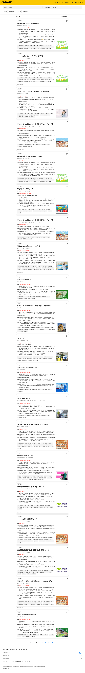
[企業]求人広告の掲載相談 (39, 666)
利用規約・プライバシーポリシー (26, 666)
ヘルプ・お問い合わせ (7, 666)
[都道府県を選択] (22, 7)
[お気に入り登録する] (67, 21)
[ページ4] (45, 642)
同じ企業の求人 (20, 84)
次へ (53, 642)
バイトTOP (5, 661)
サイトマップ (16, 666)
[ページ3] (42, 642)
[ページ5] (48, 642)
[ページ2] (39, 642)
